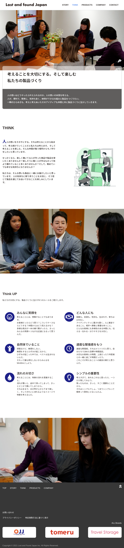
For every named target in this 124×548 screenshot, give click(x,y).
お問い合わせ (8, 513)
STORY (65, 5)
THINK (75, 5)
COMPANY (101, 5)
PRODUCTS (87, 5)
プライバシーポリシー (12, 518)
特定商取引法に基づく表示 (36, 518)
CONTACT (113, 5)
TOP (4, 488)
